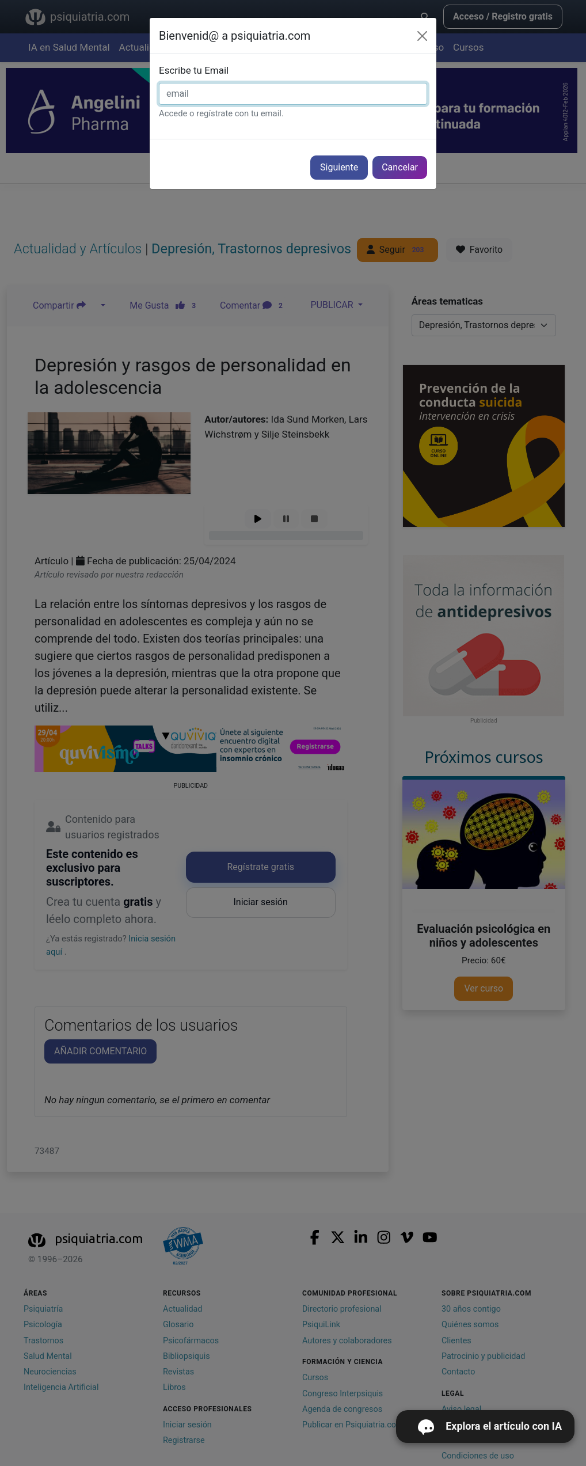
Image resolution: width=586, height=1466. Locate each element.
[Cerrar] (422, 35)
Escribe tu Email (194, 70)
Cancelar (400, 167)
